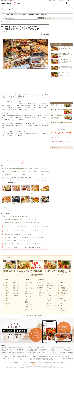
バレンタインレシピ (29, 311)
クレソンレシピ (28, 283)
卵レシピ (15, 282)
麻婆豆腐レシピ (50, 285)
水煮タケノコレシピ (29, 282)
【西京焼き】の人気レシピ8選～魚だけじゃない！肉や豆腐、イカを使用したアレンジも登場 (24, 222)
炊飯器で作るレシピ (62, 292)
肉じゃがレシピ (40, 287)
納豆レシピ (15, 292)
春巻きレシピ (50, 287)
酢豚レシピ (49, 282)
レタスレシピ (27, 285)
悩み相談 (42, 358)
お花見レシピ (27, 306)
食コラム (25, 14)
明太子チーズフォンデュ (16, 189)
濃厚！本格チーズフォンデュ (35, 189)
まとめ (19, 14)
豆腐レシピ (15, 287)
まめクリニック (36, 356)
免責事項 (63, 362)
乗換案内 (70, 358)
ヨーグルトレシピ (16, 285)
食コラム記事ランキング (7, 213)
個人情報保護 (33, 362)
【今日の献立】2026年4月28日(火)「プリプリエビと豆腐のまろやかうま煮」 (20, 219)
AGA (41, 359)
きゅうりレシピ (6, 302)
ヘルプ (38, 362)
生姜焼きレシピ (40, 285)
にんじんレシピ (6, 300)
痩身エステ (45, 359)
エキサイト (69, 3)
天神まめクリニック (45, 356)
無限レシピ (60, 303)
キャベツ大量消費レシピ (63, 287)
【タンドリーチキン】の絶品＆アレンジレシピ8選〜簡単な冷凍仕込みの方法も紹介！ (23, 247)
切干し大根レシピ (16, 293)
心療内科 (53, 356)
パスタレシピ (50, 292)
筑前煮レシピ (39, 288)
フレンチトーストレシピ (52, 305)
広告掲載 (49, 362)
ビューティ (57, 0)
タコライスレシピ (50, 302)
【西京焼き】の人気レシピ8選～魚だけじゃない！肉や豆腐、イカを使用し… (65, 61)
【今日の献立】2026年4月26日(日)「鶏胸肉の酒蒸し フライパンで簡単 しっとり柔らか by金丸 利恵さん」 (26, 226)
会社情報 (10, 362)
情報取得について (56, 362)
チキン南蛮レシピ (40, 293)
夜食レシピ (60, 308)
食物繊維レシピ (61, 298)
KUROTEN (12, 356)
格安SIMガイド (14, 358)
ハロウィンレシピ (28, 307)
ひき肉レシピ (5, 287)
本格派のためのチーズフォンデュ (25, 200)
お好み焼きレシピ (40, 292)
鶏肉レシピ (5, 285)
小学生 (3, 210)
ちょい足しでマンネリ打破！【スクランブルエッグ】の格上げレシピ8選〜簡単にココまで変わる (25, 230)
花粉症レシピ (27, 302)
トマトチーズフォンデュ (25, 189)
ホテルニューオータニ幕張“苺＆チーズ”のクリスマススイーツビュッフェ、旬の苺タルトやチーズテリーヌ (25, 180)
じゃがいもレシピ (6, 288)
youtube (67, 132)
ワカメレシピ (16, 295)
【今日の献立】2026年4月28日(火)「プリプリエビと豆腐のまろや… (65, 55)
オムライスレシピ (50, 290)
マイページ (43, 14)
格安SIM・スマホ (5, 358)
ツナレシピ (15, 297)
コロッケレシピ (50, 303)
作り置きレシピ (61, 282)
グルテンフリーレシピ (62, 300)
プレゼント (64, 0)
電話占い (67, 356)
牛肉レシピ (5, 282)
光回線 (19, 358)
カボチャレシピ (28, 287)
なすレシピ (5, 295)
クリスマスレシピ (28, 309)
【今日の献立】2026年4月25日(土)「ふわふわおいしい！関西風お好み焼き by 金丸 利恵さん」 (24, 237)
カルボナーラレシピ (51, 297)
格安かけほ (25, 358)
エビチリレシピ (50, 288)
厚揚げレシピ (16, 288)
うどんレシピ (39, 295)
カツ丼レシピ (39, 283)
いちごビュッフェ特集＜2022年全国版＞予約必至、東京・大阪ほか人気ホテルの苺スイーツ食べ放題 (24, 168)
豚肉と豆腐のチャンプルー (57, 109)
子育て (49, 0)
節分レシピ (27, 301)
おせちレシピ (27, 299)
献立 (8, 14)
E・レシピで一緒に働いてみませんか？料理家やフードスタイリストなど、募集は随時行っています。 (37, 364)
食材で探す (48, 18)
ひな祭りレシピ (28, 304)
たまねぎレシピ (6, 290)
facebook (52, 132)
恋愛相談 (47, 358)
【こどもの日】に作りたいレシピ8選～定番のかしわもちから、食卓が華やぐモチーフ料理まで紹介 (23, 349)
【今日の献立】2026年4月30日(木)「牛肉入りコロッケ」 (16, 240)
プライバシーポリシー (24, 362)
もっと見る (25, 250)
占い (61, 0)
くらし (53, 0)
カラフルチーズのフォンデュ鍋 (44, 200)
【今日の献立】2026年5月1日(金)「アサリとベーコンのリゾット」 (18, 234)
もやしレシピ (5, 297)
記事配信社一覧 (54, 147)
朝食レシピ (60, 305)
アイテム (58, 356)
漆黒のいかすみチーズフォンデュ (16, 200)
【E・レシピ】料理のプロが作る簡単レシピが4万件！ (37, 315)
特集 (12, 14)
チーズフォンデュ (6, 188)
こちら (52, 367)
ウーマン (55, 358)
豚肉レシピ (5, 283)
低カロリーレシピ (61, 297)
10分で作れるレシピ (62, 283)
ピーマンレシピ (6, 298)
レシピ (60, 358)
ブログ (62, 356)
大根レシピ (5, 293)
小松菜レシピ (5, 305)
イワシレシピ (27, 291)
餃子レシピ (49, 283)
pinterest (70, 132)
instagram (59, 132)
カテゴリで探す (56, 18)
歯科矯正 (26, 359)
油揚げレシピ (16, 290)
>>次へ (26, 163)
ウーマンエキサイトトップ (59, 3)
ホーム (4, 14)
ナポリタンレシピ (50, 293)
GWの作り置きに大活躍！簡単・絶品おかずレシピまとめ (16, 216)
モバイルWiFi (32, 358)
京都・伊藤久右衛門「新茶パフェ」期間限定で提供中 (13, 347)
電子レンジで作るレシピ (63, 293)
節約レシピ (60, 302)
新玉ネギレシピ (28, 293)
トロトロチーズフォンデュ (35, 200)
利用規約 (16, 362)
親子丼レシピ (39, 282)
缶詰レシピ (60, 285)
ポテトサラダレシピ (51, 298)
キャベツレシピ (6, 292)
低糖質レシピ (60, 295)
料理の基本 (31, 14)
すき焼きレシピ (40, 290)
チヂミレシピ (50, 300)
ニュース (65, 358)
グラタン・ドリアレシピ (52, 295)
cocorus (37, 358)
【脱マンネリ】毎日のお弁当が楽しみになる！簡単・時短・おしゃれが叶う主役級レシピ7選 (24, 243)
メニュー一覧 (69, 0)
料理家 (37, 14)
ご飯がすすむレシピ (62, 310)
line (63, 132)
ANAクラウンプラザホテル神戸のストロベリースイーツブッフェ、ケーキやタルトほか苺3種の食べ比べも (25, 171)
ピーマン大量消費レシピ (63, 288)
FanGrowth (29, 356)
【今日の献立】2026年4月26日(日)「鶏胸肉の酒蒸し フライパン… (65, 67)
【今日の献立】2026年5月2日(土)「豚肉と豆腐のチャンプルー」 (16, 352)
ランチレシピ (60, 306)
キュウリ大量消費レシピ (63, 290)
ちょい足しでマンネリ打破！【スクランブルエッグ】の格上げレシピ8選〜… (65, 74)
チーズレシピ (16, 283)
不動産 (21, 359)
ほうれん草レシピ (6, 303)
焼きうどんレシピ (40, 297)
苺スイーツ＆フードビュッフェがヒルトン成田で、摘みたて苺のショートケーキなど (21, 177)
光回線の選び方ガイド (21, 356)
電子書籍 (51, 359)
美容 (31, 359)
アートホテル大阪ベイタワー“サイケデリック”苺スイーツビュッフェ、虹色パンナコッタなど (22, 174)
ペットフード (36, 359)
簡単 (15, 14)
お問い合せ (43, 362)
